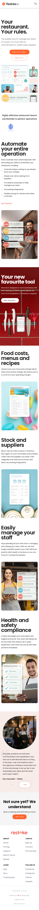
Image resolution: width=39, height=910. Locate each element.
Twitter (28, 877)
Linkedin (29, 882)
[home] (10, 4)
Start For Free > (19, 52)
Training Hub (9, 877)
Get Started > (10, 300)
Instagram (30, 873)
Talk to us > (19, 58)
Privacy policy (19, 904)
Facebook (29, 869)
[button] (35, 4)
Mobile (6, 859)
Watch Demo (9, 855)
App (5, 869)
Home (6, 843)
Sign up (28, 843)
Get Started (6, 203)
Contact (29, 847)
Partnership (30, 851)
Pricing (6, 847)
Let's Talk (19, 817)
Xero (5, 873)
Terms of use (19, 900)
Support (7, 851)
